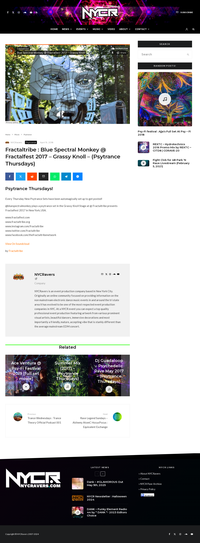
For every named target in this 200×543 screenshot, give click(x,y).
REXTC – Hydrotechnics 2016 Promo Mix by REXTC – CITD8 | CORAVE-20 (172, 147)
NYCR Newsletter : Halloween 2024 (107, 498)
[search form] (161, 54)
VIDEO (111, 29)
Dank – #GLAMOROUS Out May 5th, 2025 (105, 483)
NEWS (65, 29)
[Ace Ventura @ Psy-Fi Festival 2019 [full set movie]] (26, 375)
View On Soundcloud (17, 243)
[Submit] (32, 177)
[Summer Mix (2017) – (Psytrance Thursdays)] (67, 375)
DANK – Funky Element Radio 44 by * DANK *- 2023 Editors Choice (107, 513)
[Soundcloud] (25, 12)
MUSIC (96, 29)
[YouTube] (31, 12)
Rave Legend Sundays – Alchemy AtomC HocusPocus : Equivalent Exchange (88, 420)
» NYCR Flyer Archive (150, 483)
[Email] (43, 177)
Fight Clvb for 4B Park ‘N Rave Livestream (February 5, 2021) (171, 163)
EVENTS (81, 29)
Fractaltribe (16, 250)
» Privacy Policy (147, 489)
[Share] (9, 177)
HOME (54, 29)
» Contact (144, 478)
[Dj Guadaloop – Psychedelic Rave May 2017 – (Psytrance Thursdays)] (109, 375)
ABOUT (123, 29)
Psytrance (31, 142)
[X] (13, 12)
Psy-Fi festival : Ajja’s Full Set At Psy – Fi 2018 (164, 133)
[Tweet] (20, 177)
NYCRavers (16, 142)
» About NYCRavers (149, 473)
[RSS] (36, 12)
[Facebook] (7, 12)
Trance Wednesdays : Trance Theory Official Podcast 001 (46, 418)
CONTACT (141, 29)
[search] (188, 54)
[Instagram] (19, 12)
